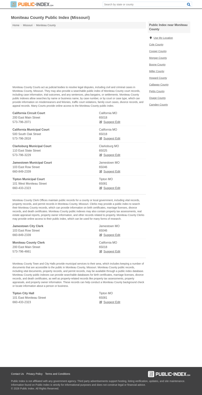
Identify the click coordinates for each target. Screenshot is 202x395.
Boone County (157, 64)
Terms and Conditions (57, 373)
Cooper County (158, 51)
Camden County (158, 104)
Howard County (158, 77)
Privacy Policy (34, 373)
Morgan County (158, 57)
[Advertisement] (78, 58)
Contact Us (17, 373)
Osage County (157, 97)
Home (16, 25)
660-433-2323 (22, 188)
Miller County (156, 71)
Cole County (156, 44)
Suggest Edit (109, 122)
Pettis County (157, 91)
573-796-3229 (22, 155)
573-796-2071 (22, 122)
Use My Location (161, 37)
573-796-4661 (22, 251)
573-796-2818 (22, 138)
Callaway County (159, 84)
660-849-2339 (22, 171)
